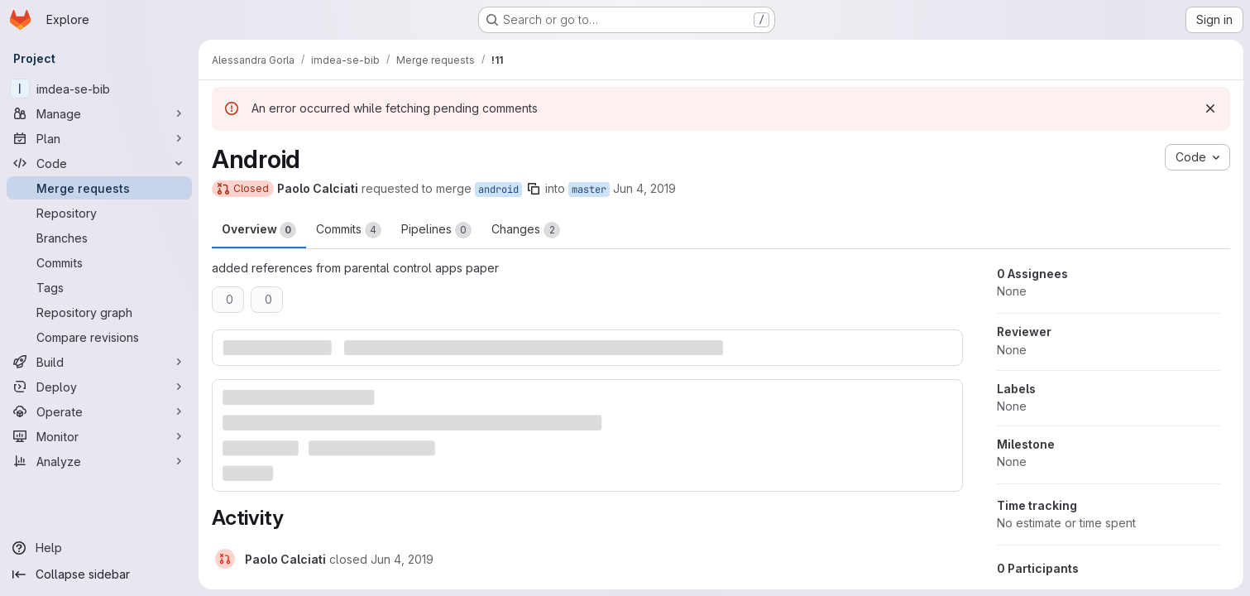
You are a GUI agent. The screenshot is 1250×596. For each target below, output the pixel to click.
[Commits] (99, 262)
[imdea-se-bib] (99, 88)
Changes (525, 230)
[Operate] (99, 411)
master (589, 189)
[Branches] (99, 237)
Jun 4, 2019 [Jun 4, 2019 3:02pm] (644, 188)
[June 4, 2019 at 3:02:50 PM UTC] (402, 559)
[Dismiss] (1210, 108)
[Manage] (99, 113)
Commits (348, 230)
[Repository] (99, 212)
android (498, 189)
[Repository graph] (99, 312)
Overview (259, 230)
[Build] (99, 361)
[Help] (99, 548)
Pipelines (436, 230)
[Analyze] (99, 461)
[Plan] (99, 138)
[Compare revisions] (99, 336)
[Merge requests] (99, 187)
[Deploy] (99, 386)
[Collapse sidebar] (99, 574)
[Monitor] (99, 436)
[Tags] (99, 287)
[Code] (99, 163)
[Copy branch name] (534, 189)
